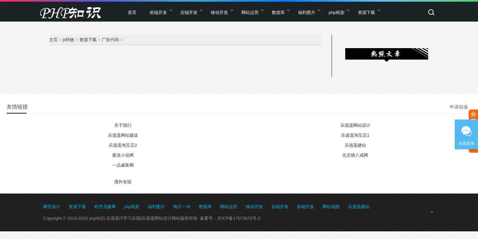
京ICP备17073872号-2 (238, 218)
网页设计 (51, 206)
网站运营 (250, 12)
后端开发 (189, 12)
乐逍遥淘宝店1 (355, 135)
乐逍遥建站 (355, 145)
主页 (53, 39)
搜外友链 (122, 181)
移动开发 (219, 12)
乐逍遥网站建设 (123, 135)
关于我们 (122, 125)
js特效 (68, 39)
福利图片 (306, 12)
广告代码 (110, 39)
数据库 (278, 12)
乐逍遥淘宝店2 (123, 145)
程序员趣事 (105, 206)
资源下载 (366, 12)
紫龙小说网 (123, 155)
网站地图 (331, 206)
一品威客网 (123, 165)
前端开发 (158, 12)
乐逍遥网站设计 (355, 125)
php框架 (337, 12)
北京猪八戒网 (355, 155)
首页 (132, 12)
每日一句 (182, 206)
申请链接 (458, 107)
